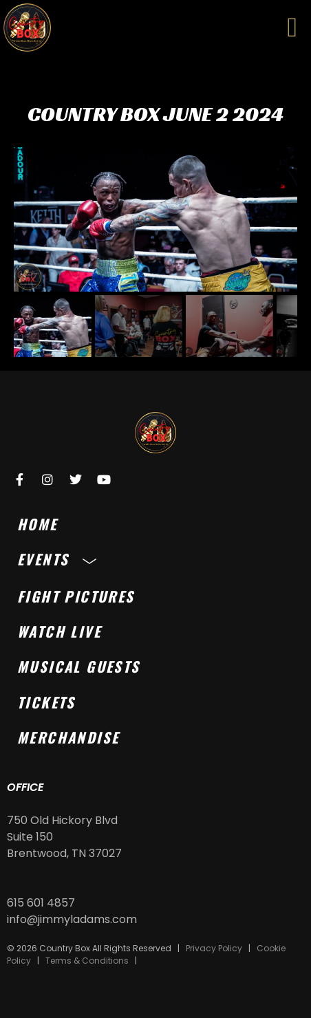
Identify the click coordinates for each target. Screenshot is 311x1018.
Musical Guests (78, 666)
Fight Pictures (76, 596)
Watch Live (59, 631)
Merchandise (68, 737)
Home (37, 523)
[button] (292, 27)
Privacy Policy (214, 948)
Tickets (46, 702)
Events (60, 559)
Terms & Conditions (87, 960)
